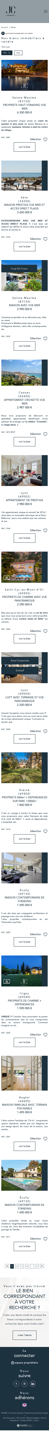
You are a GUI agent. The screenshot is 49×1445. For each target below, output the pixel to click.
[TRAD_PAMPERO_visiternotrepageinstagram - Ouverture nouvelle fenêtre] (24, 1384)
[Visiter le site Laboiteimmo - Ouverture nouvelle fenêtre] (24, 1426)
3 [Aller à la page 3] (22, 1266)
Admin (43, 1418)
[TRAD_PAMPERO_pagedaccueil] (10, 16)
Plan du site (20, 1418)
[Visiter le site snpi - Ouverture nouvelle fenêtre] (24, 1405)
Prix (6, 53)
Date (18, 53)
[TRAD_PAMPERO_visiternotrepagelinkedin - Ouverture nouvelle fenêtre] (33, 1384)
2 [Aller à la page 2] (17, 1266)
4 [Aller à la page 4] (27, 1266)
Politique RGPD (26, 1420)
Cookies (36, 1420)
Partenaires (14, 1420)
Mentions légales (33, 1418)
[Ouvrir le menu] (45, 11)
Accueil (4, 27)
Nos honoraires (9, 1418)
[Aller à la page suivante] (42, 1266)
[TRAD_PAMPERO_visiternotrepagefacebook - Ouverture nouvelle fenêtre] (16, 1384)
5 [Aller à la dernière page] (37, 1266)
